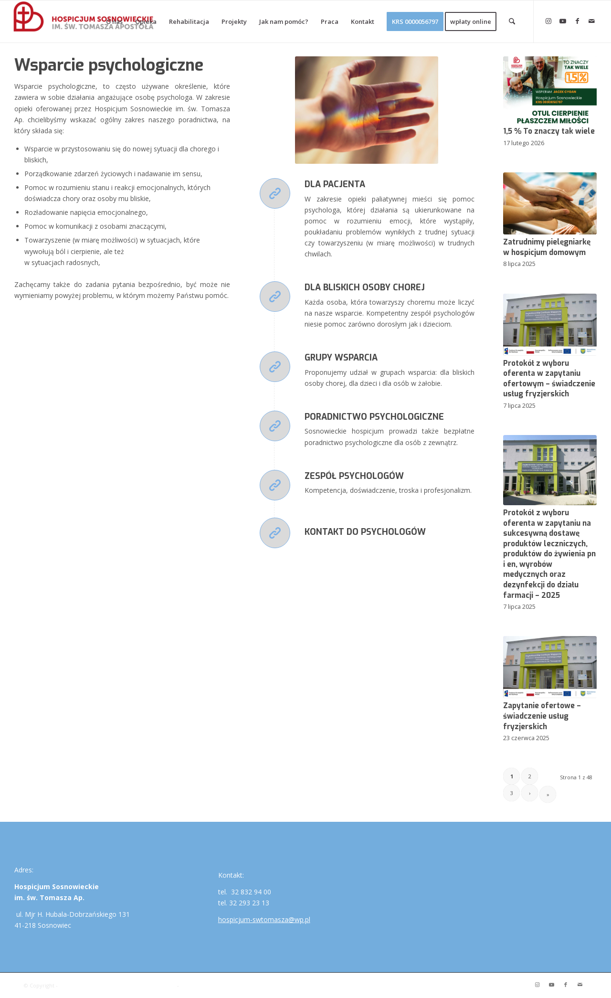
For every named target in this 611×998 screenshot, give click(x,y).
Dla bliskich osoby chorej (365, 287)
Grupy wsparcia (341, 357)
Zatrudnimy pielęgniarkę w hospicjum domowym (546, 247)
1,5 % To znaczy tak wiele (549, 131)
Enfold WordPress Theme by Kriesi (224, 985)
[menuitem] (114, 21)
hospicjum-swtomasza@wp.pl (264, 919)
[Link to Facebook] (577, 21)
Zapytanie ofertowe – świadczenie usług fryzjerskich (542, 716)
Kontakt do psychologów (365, 532)
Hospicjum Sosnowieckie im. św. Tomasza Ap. (117, 985)
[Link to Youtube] (563, 21)
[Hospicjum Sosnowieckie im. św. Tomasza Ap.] (84, 21)
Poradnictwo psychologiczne (374, 417)
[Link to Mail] (591, 21)
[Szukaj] (512, 21)
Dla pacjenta (335, 184)
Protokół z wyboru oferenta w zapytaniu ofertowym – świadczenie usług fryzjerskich (549, 379)
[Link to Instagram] (548, 21)
